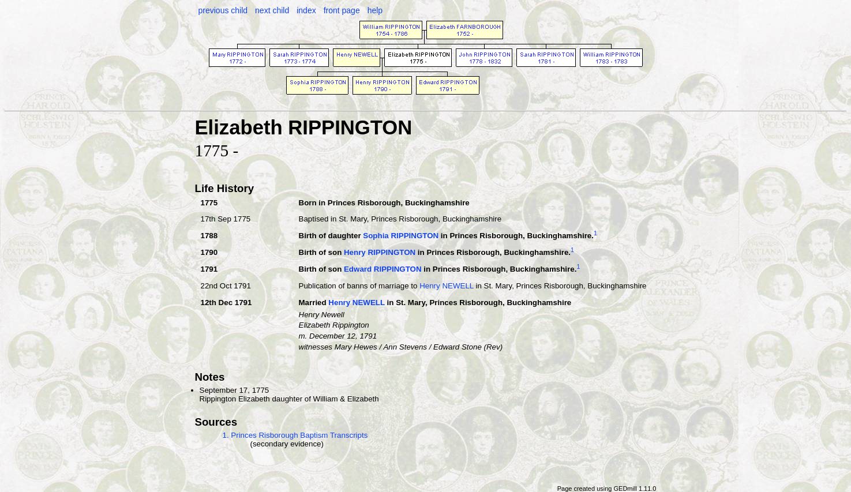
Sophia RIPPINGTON (400, 235)
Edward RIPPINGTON (383, 269)
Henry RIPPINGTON (379, 253)
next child (272, 10)
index (306, 10)
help (375, 10)
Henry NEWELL (446, 285)
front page (342, 10)
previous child (223, 10)
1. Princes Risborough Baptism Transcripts (295, 435)
